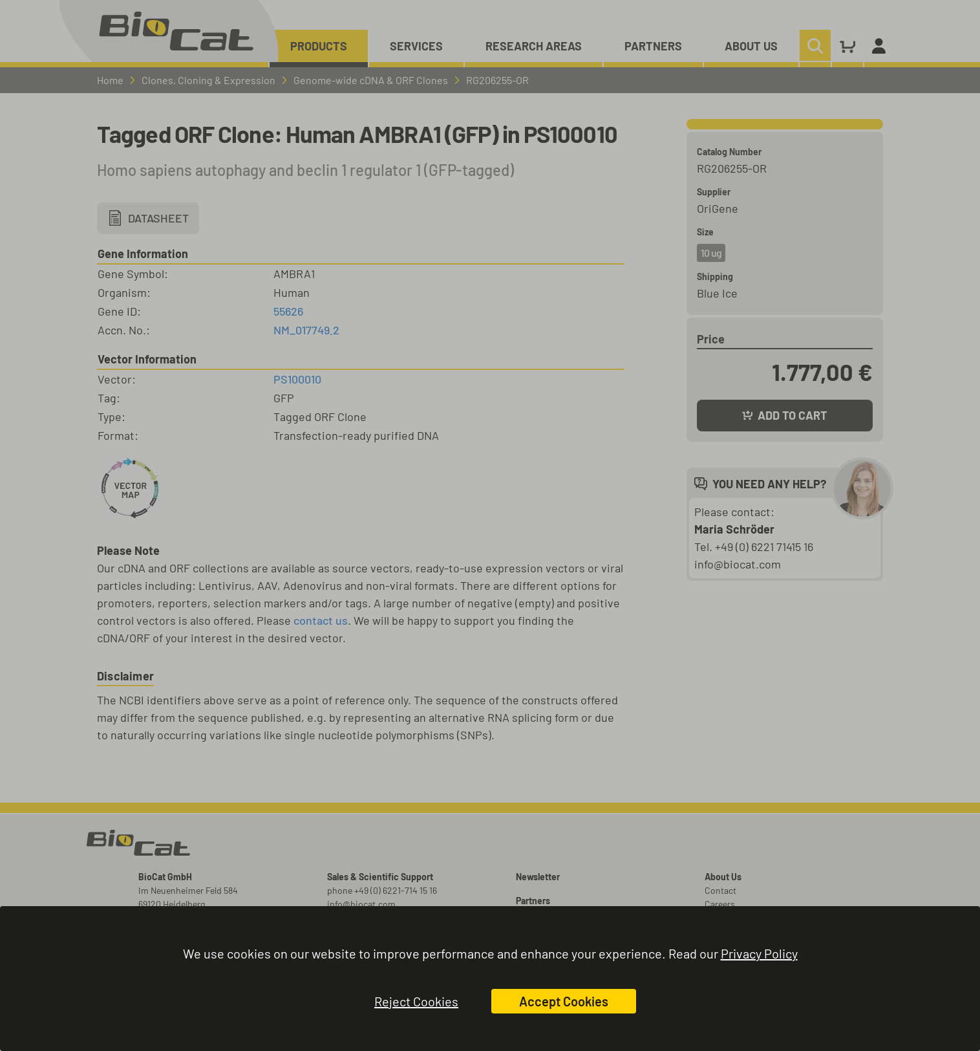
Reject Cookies (416, 1001)
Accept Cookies (563, 1001)
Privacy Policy (759, 953)
